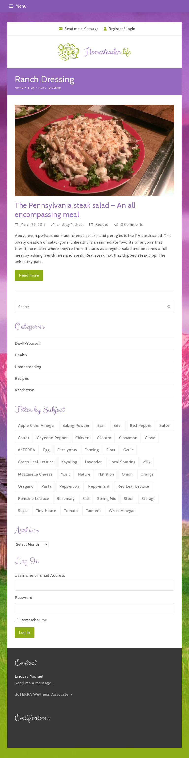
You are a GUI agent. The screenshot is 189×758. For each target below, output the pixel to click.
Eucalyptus (67, 449)
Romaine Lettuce (33, 498)
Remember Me (33, 620)
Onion (127, 474)
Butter (165, 425)
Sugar (23, 510)
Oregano (26, 486)
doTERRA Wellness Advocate (43, 694)
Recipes (102, 224)
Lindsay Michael (70, 224)
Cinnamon (128, 437)
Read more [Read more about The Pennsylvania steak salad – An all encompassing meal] (29, 275)
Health (21, 355)
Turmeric (93, 510)
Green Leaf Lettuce (36, 462)
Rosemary (66, 498)
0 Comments (132, 224)
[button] (17, 6)
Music (66, 474)
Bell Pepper (141, 425)
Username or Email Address (40, 575)
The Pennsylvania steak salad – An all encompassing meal (75, 210)
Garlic (128, 449)
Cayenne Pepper (52, 437)
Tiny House (46, 510)
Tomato (71, 510)
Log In (24, 632)
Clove (150, 437)
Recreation (25, 390)
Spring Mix (106, 498)
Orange (147, 474)
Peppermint (99, 486)
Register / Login (122, 29)
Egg (46, 449)
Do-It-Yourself (28, 343)
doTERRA (26, 449)
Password (23, 597)
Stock (129, 498)
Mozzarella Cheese (35, 474)
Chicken (82, 437)
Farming (91, 449)
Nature (84, 474)
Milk (146, 462)
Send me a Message (81, 29)
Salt (86, 498)
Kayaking (69, 462)
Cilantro (104, 437)
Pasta (46, 486)
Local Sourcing (123, 462)
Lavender (93, 462)
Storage (149, 498)
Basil (101, 425)
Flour (111, 449)
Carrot (23, 437)
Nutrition (106, 474)
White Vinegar (122, 510)
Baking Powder (76, 425)
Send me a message (35, 683)
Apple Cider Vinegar (36, 425)
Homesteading (28, 366)
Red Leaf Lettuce (133, 486)
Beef (117, 425)
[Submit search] (169, 306)
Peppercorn (70, 486)
